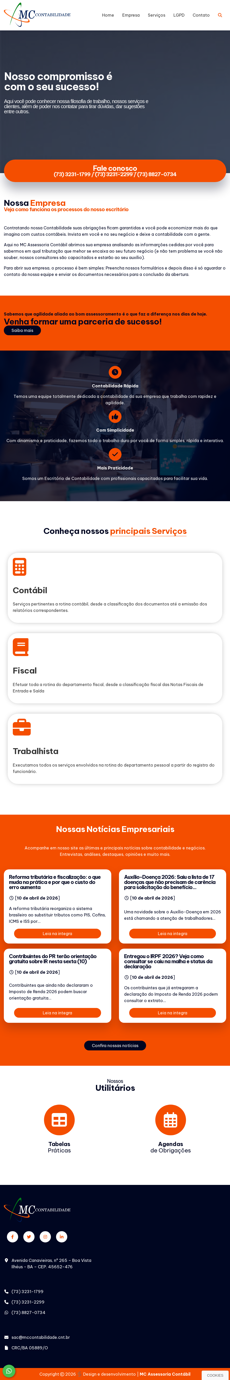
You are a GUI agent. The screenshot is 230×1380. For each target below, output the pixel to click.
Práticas (59, 1147)
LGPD (178, 15)
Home (108, 15)
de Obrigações (170, 1147)
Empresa (131, 15)
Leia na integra (57, 933)
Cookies (215, 1375)
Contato (201, 15)
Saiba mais (22, 330)
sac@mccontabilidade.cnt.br (41, 1337)
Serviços (156, 15)
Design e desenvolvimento (107, 1374)
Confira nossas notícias (115, 1045)
